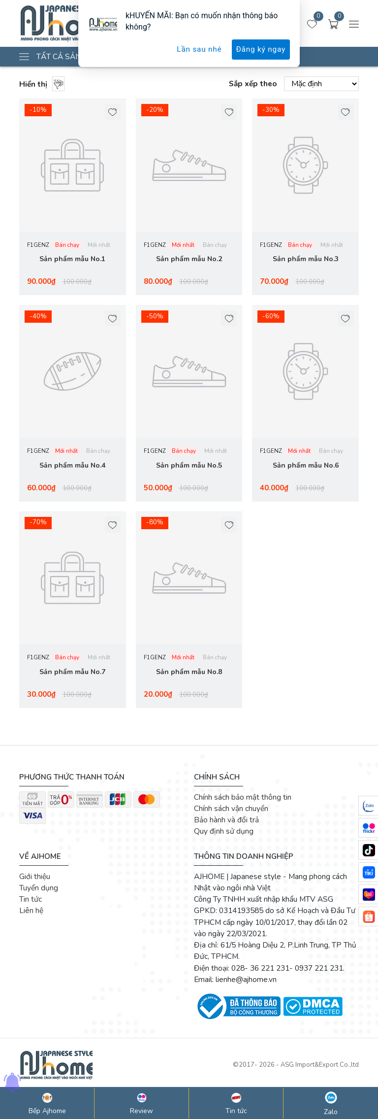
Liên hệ (31, 912)
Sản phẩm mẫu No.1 (72, 259)
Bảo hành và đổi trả (226, 821)
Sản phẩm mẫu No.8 (189, 673)
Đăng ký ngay (260, 49)
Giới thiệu (34, 878)
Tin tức (30, 901)
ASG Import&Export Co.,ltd (320, 1066)
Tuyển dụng (38, 889)
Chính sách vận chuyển (231, 810)
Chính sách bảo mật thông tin (242, 798)
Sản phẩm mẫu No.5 (189, 466)
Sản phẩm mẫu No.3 (306, 259)
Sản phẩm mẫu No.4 (72, 466)
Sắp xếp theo (253, 83)
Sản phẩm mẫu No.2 (189, 259)
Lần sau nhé (199, 49)
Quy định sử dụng (223, 833)
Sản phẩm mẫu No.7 (72, 673)
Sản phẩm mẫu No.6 (306, 466)
